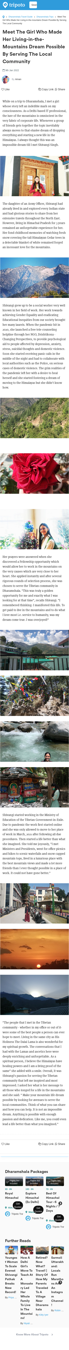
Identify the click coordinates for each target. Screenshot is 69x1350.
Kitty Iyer (43, 1314)
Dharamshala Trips (45, 17)
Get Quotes (18, 1205)
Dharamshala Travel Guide (21, 17)
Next (60, 1203)
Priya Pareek (15, 1297)
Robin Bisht (61, 1310)
